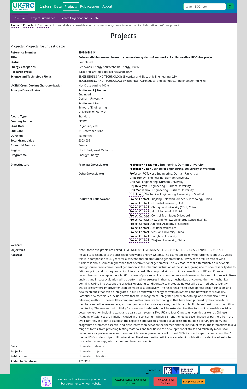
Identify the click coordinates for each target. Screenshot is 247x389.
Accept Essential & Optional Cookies (130, 381)
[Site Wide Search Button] (230, 6)
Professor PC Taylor (142, 173)
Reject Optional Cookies (165, 381)
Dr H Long (136, 194)
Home (15, 25)
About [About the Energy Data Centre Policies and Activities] (107, 6)
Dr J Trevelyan (139, 186)
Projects (28, 25)
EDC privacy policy (193, 381)
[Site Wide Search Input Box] (204, 6)
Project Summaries (43, 18)
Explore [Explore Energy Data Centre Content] (45, 6)
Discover (19, 18)
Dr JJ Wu (135, 182)
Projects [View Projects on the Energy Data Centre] (70, 6)
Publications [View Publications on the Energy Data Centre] (90, 6)
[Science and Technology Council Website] (181, 370)
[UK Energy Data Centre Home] (23, 6)
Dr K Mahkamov (140, 190)
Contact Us (153, 370)
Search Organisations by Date (80, 18)
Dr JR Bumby (138, 178)
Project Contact (140, 199)
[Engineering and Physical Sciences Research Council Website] (217, 370)
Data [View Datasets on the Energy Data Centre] (58, 6)
